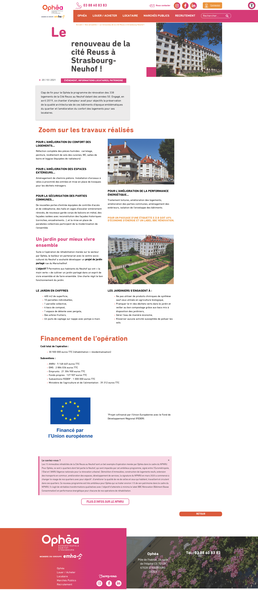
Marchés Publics (156, 15)
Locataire (130, 15)
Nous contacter (163, 6)
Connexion (215, 5)
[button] (105, 502)
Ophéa (82, 15)
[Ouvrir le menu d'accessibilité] (251, 5)
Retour (200, 514)
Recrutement (185, 15)
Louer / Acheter (105, 15)
